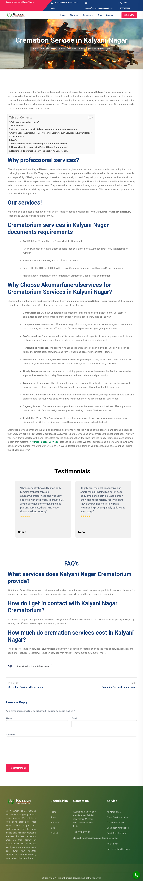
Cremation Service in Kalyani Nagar (33, 664)
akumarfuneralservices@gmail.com (90, 835)
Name (9, 716)
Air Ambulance (114, 809)
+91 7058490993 (81, 830)
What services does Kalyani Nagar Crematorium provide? (40, 143)
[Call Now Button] (136, 875)
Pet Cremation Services (118, 847)
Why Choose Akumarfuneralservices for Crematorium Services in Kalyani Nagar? (51, 133)
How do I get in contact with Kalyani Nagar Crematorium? (39, 147)
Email (74, 716)
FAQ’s (14, 140)
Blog (100, 15)
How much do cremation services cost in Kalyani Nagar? (39, 151)
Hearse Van (112, 841)
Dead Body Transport (117, 831)
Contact (109, 15)
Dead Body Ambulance (118, 825)
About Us (74, 15)
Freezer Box (113, 836)
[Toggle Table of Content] (89, 117)
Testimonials (17, 136)
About (53, 815)
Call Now (129, 15)
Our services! (18, 125)
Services (88, 15)
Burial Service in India (117, 815)
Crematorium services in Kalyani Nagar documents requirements (44, 129)
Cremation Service (116, 820)
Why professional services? (25, 122)
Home (62, 15)
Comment (11, 732)
